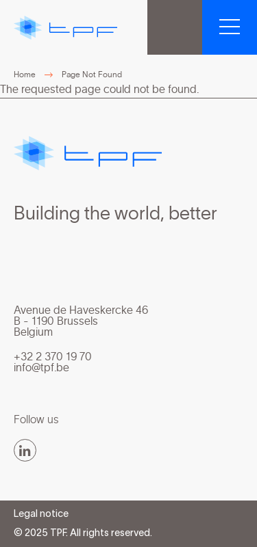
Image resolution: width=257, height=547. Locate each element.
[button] (229, 27)
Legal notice (41, 514)
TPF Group (174, 27)
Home (25, 74)
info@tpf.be (41, 367)
